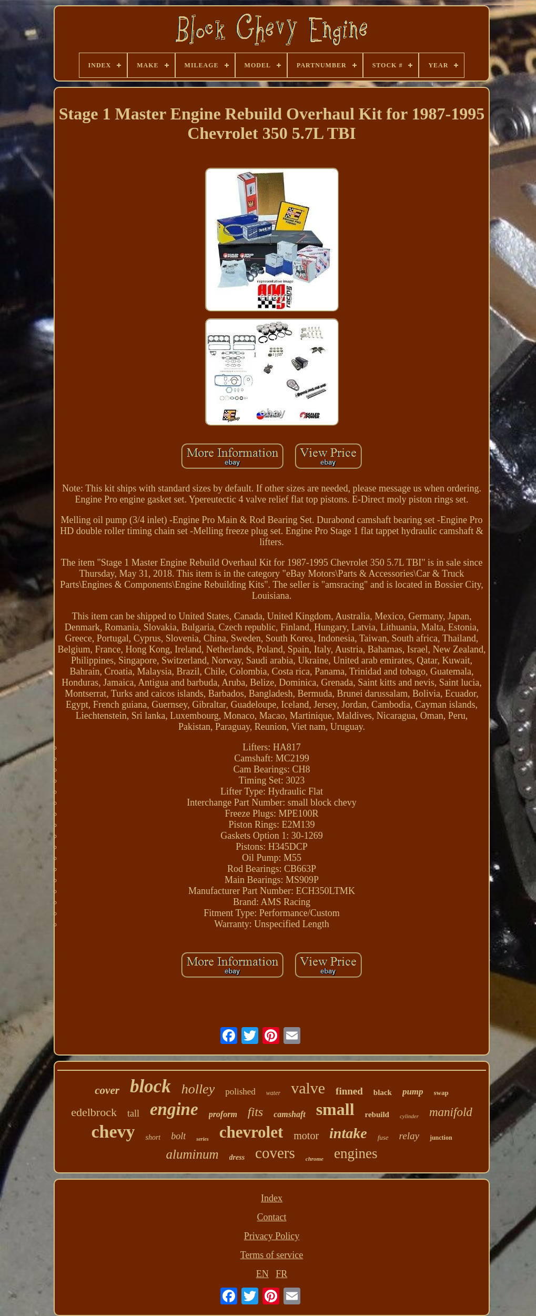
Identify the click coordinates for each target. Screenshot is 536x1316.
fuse (383, 1137)
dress (237, 1157)
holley (198, 1089)
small (335, 1109)
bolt (178, 1136)
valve (308, 1088)
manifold (450, 1112)
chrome (314, 1159)
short (152, 1137)
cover (107, 1090)
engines (355, 1153)
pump (412, 1092)
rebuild (377, 1114)
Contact (272, 1217)
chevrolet (251, 1132)
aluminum (192, 1154)
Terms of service (272, 1255)
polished (240, 1092)
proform (223, 1114)
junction (441, 1137)
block (150, 1086)
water (273, 1093)
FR (281, 1274)
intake (348, 1133)
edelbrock (94, 1112)
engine (174, 1109)
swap (441, 1093)
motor (306, 1135)
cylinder (409, 1116)
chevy (113, 1131)
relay (409, 1135)
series (202, 1139)
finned (349, 1091)
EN (262, 1274)
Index (271, 1198)
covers (275, 1152)
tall (133, 1113)
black (382, 1092)
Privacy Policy (272, 1236)
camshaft (289, 1114)
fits (255, 1112)
